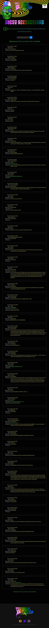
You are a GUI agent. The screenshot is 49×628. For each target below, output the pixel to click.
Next (37, 41)
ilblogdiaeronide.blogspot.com (16, 176)
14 (27, 41)
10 (20, 41)
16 (31, 41)
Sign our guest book (11, 28)
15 (29, 41)
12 (24, 41)
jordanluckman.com (14, 308)
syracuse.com (13, 270)
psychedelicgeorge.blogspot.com (17, 401)
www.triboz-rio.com (14, 422)
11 (22, 41)
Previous (13, 41)
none (12, 208)
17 (33, 41)
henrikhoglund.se (14, 163)
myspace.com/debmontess (16, 582)
